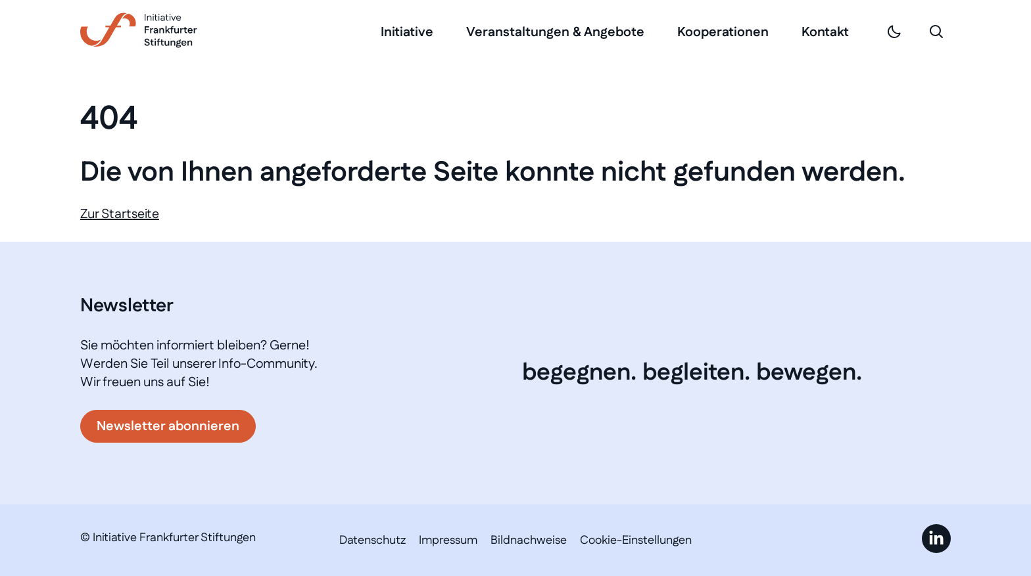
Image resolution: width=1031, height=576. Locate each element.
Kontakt (825, 32)
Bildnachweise (529, 540)
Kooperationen (723, 32)
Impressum (448, 540)
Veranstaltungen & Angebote (555, 32)
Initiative (407, 32)
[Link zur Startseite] (138, 30)
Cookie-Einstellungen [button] (636, 540)
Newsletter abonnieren (168, 426)
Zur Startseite (119, 214)
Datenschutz (372, 540)
